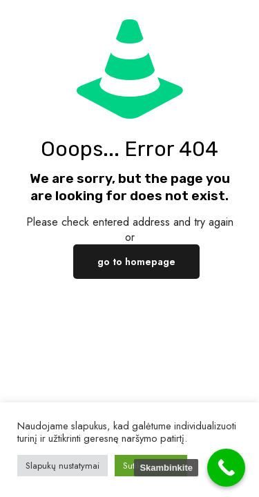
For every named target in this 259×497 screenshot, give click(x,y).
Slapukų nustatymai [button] (62, 465)
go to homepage (136, 262)
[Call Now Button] (226, 468)
